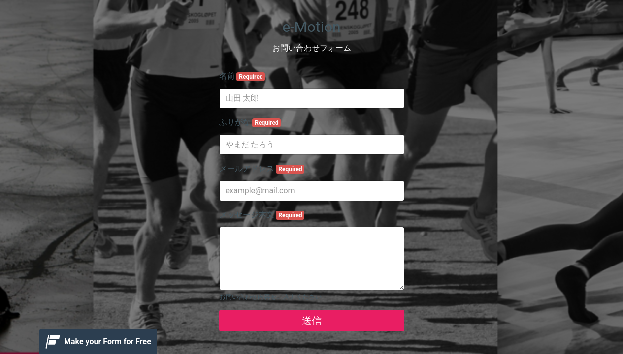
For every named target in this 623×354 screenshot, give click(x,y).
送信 (312, 320)
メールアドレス (262, 169)
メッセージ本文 (262, 215)
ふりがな (250, 122)
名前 (242, 76)
